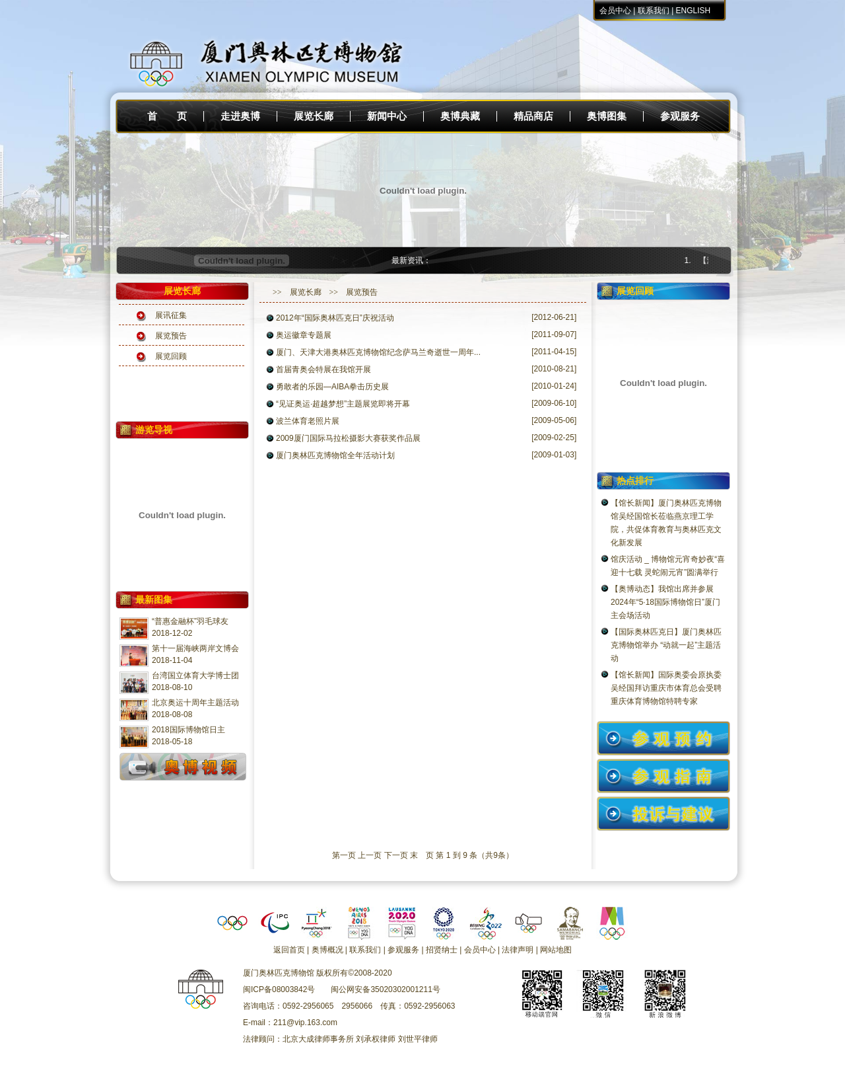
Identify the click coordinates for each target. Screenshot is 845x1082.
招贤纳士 (441, 949)
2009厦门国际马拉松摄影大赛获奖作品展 (348, 438)
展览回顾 (171, 356)
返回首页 (289, 949)
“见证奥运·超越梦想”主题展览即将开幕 (343, 403)
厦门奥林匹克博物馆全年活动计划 (335, 455)
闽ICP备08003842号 (279, 989)
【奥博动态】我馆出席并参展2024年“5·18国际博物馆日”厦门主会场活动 (665, 602)
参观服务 (680, 116)
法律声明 (517, 949)
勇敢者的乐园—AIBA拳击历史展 (332, 386)
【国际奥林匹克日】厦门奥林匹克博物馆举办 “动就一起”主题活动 (666, 645)
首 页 (167, 116)
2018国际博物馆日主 (188, 729)
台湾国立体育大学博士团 (195, 675)
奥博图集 (606, 116)
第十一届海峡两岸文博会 (195, 648)
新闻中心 (387, 116)
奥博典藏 (460, 116)
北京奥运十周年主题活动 (195, 702)
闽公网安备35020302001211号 (385, 989)
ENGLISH (693, 10)
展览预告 (171, 335)
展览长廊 (313, 116)
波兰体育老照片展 (307, 421)
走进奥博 (240, 116)
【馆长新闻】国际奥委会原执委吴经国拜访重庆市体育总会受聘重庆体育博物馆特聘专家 (666, 688)
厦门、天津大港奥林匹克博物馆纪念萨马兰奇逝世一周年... (378, 352)
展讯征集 (171, 315)
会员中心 (615, 10)
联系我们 (653, 10)
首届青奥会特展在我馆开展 (323, 369)
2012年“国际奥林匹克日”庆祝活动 (335, 318)
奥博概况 (327, 949)
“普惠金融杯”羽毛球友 (190, 621)
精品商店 (533, 116)
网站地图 (556, 949)
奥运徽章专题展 (303, 335)
